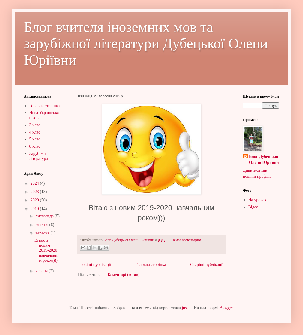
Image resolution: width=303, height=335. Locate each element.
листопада (45, 216)
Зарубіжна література (38, 156)
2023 (35, 191)
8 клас (34, 146)
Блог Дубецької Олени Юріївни (264, 159)
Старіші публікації (207, 264)
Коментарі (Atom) (124, 275)
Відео (253, 207)
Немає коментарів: (186, 240)
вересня (42, 233)
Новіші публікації (95, 264)
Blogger (226, 308)
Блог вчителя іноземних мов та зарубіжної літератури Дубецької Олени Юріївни (146, 43)
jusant (187, 308)
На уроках (257, 200)
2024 (35, 183)
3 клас (34, 125)
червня (42, 271)
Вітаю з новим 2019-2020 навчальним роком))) (46, 250)
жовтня (42, 224)
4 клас (34, 132)
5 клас (34, 139)
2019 (35, 209)
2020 (35, 200)
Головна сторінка (151, 264)
